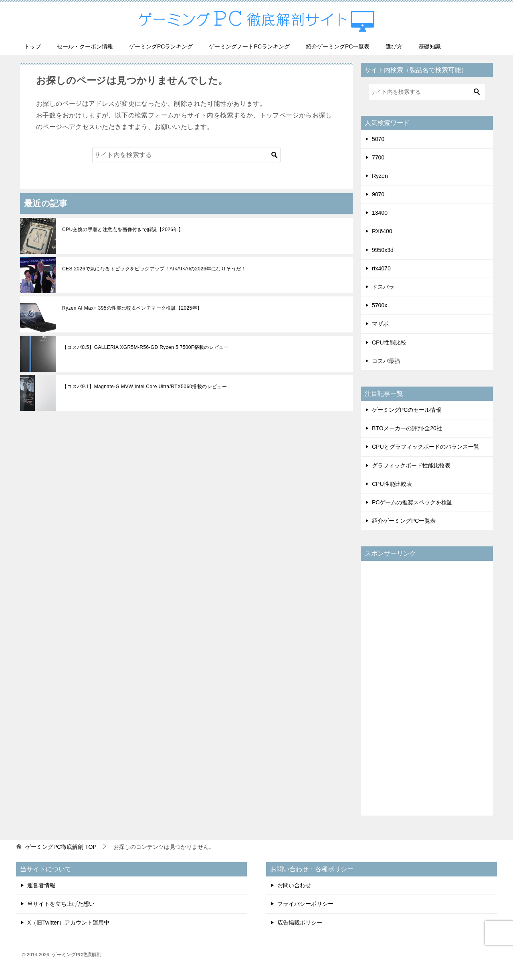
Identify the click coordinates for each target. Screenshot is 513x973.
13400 (380, 212)
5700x (379, 305)
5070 (378, 138)
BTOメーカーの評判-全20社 (407, 428)
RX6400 (382, 231)
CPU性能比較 (389, 341)
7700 (378, 156)
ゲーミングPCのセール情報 (406, 409)
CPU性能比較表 (392, 483)
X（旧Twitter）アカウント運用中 (68, 922)
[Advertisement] (427, 687)
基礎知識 (429, 45)
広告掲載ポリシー (299, 922)
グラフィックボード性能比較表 (411, 464)
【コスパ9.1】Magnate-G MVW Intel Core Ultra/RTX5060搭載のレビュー (144, 386)
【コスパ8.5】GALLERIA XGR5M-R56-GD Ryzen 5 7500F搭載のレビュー (145, 347)
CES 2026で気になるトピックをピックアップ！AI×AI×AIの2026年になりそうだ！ (154, 268)
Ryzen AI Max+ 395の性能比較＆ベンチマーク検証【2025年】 (132, 307)
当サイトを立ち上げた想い (61, 903)
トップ (32, 45)
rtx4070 (381, 267)
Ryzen (380, 175)
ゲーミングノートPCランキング (249, 45)
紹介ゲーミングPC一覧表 (338, 45)
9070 (378, 194)
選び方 (394, 45)
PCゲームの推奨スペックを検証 (412, 501)
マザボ (380, 323)
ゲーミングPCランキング (161, 45)
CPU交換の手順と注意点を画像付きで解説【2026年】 (123, 229)
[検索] (186, 154)
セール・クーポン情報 (85, 45)
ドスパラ (383, 286)
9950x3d (383, 249)
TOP (61, 846)
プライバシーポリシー (305, 903)
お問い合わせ (294, 885)
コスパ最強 (386, 360)
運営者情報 (41, 885)
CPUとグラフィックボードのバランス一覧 (425, 446)
